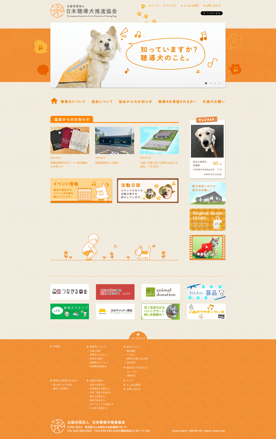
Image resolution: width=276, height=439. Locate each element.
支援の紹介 (213, 101)
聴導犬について (98, 346)
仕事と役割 (73, 101)
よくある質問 (191, 5)
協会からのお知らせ (135, 101)
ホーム (54, 101)
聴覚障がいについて (99, 362)
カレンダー (132, 371)
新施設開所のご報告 (106, 162)
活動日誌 (131, 375)
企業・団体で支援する (100, 392)
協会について (134, 346)
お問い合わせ (213, 5)
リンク (155, 5)
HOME (56, 346)
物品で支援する (97, 400)
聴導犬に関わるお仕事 (137, 358)
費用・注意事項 (60, 388)
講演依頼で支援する (99, 388)
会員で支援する (97, 384)
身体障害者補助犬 (98, 366)
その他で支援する (98, 408)
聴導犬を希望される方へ (66, 380)
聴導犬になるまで (98, 354)
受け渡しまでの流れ (177, 101)
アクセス (171, 5)
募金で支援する (97, 396)
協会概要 (102, 101)
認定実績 (131, 362)
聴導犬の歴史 (96, 358)
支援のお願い (97, 380)
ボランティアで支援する (101, 404)
